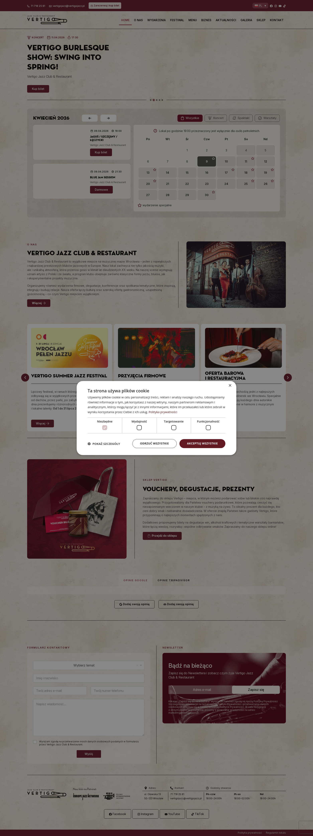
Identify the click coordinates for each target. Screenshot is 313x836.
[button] (104, 443)
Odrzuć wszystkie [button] (154, 443)
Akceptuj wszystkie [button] (202, 443)
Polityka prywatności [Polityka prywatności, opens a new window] (163, 412)
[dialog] (156, 418)
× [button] (229, 385)
